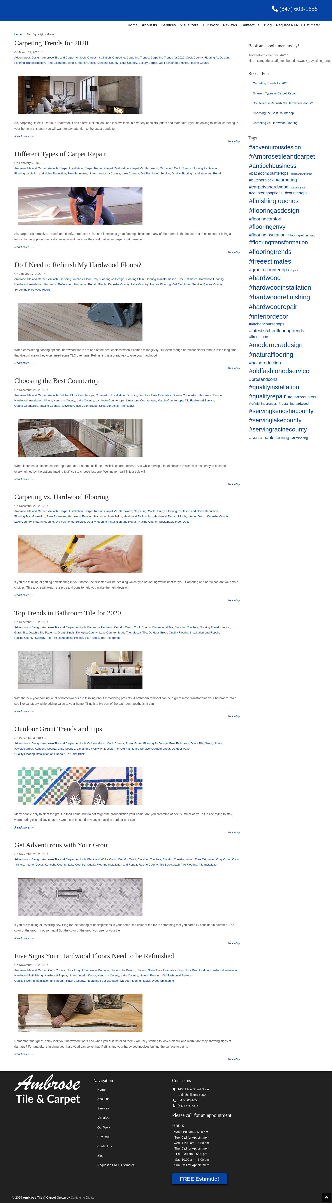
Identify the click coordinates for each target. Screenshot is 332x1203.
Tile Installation (208, 864)
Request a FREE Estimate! (298, 25)
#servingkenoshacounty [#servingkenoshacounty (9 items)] (281, 411)
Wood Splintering (163, 980)
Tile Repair (127, 405)
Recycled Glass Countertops (79, 405)
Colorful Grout (123, 627)
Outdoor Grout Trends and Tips (58, 729)
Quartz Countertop (26, 405)
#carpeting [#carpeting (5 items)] (286, 179)
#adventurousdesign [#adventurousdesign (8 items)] (275, 147)
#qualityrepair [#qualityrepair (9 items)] (267, 396)
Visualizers (189, 25)
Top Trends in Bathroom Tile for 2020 (67, 613)
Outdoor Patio (181, 748)
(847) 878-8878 (185, 1105)
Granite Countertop (184, 395)
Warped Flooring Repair (134, 980)
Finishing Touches (71, 279)
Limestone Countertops (141, 400)
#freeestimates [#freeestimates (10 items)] (270, 261)
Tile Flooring (189, 864)
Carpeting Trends (137, 57)
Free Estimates (56, 62)
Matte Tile (124, 632)
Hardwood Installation (28, 284)
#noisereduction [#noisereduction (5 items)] (265, 362)
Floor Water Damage (95, 970)
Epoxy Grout (133, 743)
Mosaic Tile (139, 632)
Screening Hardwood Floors (32, 289)
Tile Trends (92, 637)
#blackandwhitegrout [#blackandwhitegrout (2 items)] (301, 173)
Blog (268, 25)
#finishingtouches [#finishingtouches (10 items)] (274, 200)
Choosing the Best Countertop (56, 381)
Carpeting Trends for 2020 (51, 43)
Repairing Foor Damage (102, 980)
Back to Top (234, 141)
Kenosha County (107, 62)
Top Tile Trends (110, 637)
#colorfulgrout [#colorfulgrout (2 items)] (298, 187)
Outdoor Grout (158, 632)
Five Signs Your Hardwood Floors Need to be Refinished (94, 956)
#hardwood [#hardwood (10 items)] (265, 277)
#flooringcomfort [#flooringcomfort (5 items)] (265, 218)
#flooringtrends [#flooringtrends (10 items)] (270, 251)
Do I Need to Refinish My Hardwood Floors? (77, 265)
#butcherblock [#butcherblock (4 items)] (261, 180)
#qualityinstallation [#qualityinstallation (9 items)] (274, 387)
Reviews (230, 25)
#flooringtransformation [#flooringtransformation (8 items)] (278, 242)
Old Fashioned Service (173, 62)
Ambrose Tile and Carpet (58, 57)
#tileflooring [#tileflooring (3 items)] (300, 438)
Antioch (81, 57)
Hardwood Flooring (211, 279)
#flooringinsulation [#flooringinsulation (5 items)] (267, 234)
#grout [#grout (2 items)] (294, 270)
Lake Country (128, 62)
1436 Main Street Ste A (190, 1089)
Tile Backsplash (170, 864)
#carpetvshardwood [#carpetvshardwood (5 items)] (268, 186)
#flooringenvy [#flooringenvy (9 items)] (267, 226)
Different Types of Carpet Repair (60, 154)
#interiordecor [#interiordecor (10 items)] (268, 316)
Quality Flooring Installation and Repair (197, 173)
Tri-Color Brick (75, 754)
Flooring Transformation (29, 62)
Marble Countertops (170, 400)
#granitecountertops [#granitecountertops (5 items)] (269, 269)
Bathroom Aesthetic (99, 627)
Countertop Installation (110, 395)
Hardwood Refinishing (58, 284)
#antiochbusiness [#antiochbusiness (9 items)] (272, 165)
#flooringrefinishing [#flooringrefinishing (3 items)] (301, 235)
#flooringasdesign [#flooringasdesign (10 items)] (274, 210)
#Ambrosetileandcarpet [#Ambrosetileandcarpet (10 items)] (282, 156)
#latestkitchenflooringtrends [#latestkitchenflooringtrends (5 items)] (276, 330)
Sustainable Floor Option (175, 521)
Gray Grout (223, 859)
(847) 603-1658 (295, 8)
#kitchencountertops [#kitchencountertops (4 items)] (266, 324)
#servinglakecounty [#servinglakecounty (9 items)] (275, 420)
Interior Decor (86, 62)
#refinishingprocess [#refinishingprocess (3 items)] (263, 403)
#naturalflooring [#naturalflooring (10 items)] (271, 354)
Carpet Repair (93, 168)
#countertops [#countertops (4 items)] (296, 193)
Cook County (194, 57)
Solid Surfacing (109, 405)
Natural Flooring (160, 284)
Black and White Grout (101, 859)
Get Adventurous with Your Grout (61, 845)
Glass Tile (20, 632)
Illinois (72, 62)
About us (149, 25)
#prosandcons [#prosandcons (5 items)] (263, 379)
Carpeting (118, 57)
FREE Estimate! (199, 1179)
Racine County (199, 62)
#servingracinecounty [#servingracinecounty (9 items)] (278, 429)
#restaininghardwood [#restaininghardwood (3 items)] (294, 403)
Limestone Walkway (90, 748)
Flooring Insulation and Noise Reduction (40, 173)
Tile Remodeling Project (67, 637)
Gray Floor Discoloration (193, 970)
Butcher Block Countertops (77, 395)
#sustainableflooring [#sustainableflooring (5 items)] (269, 437)
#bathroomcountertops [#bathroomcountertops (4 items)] (268, 173)
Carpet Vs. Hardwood (144, 168)
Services (168, 25)
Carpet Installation (99, 57)
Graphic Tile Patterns (42, 632)
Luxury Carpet (148, 62)
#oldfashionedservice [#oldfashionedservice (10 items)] (279, 370)
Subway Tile (43, 637)
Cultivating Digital (82, 1197)
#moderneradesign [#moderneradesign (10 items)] (276, 344)
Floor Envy (91, 279)
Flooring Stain (135, 279)
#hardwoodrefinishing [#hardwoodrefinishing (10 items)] (279, 297)
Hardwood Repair (85, 284)
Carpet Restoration (116, 168)
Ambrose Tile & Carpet (88, 10)
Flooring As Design (216, 57)
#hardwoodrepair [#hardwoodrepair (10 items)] (273, 306)
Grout (61, 632)
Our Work (211, 25)
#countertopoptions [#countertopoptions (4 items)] (266, 193)
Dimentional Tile (162, 627)
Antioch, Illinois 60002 (192, 1095)
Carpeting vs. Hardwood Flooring (61, 497)
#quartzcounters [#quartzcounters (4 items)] (302, 397)
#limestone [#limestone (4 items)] (258, 337)
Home (132, 25)
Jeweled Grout (23, 748)
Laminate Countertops (110, 400)
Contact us (250, 25)
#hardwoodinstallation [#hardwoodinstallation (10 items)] (280, 287)
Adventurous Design (27, 57)
